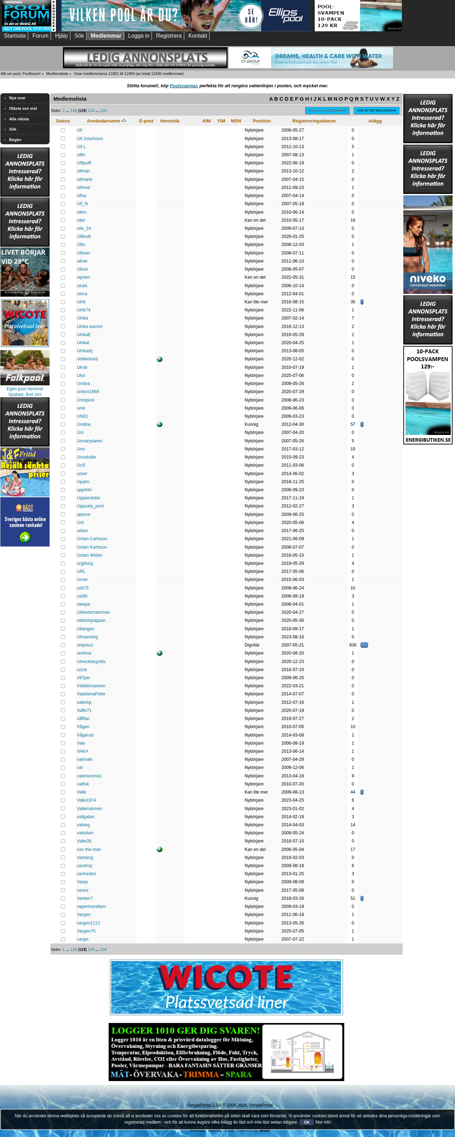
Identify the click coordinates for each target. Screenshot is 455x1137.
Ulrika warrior (90, 326)
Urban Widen (90, 555)
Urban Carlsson (92, 538)
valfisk (83, 784)
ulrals (82, 285)
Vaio (81, 743)
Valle (81, 792)
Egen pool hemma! (25, 388)
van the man (89, 849)
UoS (81, 465)
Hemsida (169, 121)
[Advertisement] (25, 653)
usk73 (83, 588)
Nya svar (17, 98)
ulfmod (83, 187)
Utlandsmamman (93, 612)
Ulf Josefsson (90, 138)
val (80, 767)
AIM (206, 121)
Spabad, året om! (25, 394)
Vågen (83, 726)
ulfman (83, 171)
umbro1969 (88, 391)
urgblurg (85, 563)
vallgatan (86, 816)
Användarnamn (106, 121)
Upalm (83, 481)
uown (82, 473)
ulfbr (81, 154)
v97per (83, 677)
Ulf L (81, 146)
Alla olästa (19, 119)
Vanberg (85, 857)
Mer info (323, 1122)
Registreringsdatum (314, 121)
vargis (83, 939)
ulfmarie (84, 179)
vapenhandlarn (91, 906)
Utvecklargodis (91, 661)
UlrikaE (84, 334)
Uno (81, 449)
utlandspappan (91, 620)
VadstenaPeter (91, 693)
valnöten (85, 832)
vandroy (84, 865)
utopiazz (85, 645)
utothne (84, 653)
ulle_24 (84, 228)
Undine (84, 424)
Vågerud (85, 735)
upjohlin (84, 489)
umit (81, 408)
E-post (146, 121)
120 (91, 110)
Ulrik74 (84, 310)
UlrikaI (83, 342)
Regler (15, 140)
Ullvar (82, 269)
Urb (80, 522)
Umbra (83, 383)
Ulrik (81, 301)
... (68, 110)
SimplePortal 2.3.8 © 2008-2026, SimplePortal (230, 1105)
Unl (80, 432)
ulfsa (81, 195)
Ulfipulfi (84, 162)
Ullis (81, 244)
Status (63, 121)
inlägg (375, 121)
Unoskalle (86, 457)
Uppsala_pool (90, 506)
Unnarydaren (89, 440)
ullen (81, 212)
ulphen (83, 277)
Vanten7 (85, 898)
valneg (83, 824)
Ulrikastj (84, 350)
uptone (83, 514)
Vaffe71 (84, 710)
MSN (236, 121)
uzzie (82, 669)
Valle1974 (86, 800)
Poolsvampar (183, 85)
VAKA (82, 751)
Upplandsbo (89, 497)
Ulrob (82, 367)
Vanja (82, 881)
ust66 (82, 596)
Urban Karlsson (92, 547)
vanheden (86, 873)
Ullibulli (84, 236)
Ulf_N (82, 203)
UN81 (82, 416)
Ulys (81, 375)
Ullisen (83, 253)
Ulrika (82, 318)
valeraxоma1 (89, 775)
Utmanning (87, 636)
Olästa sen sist (23, 108)
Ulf (79, 130)
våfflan (83, 718)
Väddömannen (91, 685)
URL (81, 571)
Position (262, 121)
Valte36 (84, 841)
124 (103, 110)
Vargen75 (86, 931)
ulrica (82, 293)
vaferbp (84, 702)
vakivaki (84, 759)
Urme (82, 579)
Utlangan (86, 628)
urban (82, 530)
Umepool (86, 400)
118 (73, 110)
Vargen (84, 914)
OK (307, 1122)
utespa (83, 604)
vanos (83, 890)
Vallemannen (89, 808)
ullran (82, 261)
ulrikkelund (87, 358)
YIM (221, 121)
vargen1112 (88, 923)
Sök (13, 129)
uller (81, 220)
